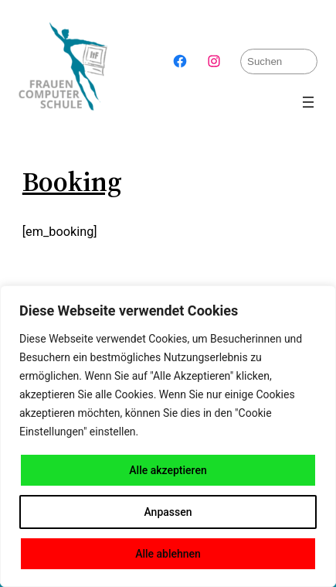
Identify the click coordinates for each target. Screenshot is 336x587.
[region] (168, 436)
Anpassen (168, 512)
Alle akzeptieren (167, 470)
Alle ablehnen (168, 554)
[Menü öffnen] (308, 102)
